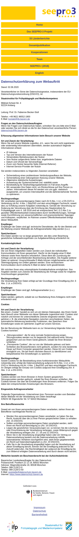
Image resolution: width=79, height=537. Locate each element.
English (39, 73)
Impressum (39, 507)
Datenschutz (39, 511)
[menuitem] (39, 25)
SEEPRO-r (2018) (39, 66)
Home (39, 24)
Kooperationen (39, 52)
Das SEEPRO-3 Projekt (39, 31)
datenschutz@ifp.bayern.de (14, 130)
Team (40, 59)
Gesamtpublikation (39, 45)
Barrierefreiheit (39, 514)
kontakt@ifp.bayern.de (19, 119)
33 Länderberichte (39, 38)
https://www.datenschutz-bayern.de (26, 474)
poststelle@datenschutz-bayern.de (24, 472)
